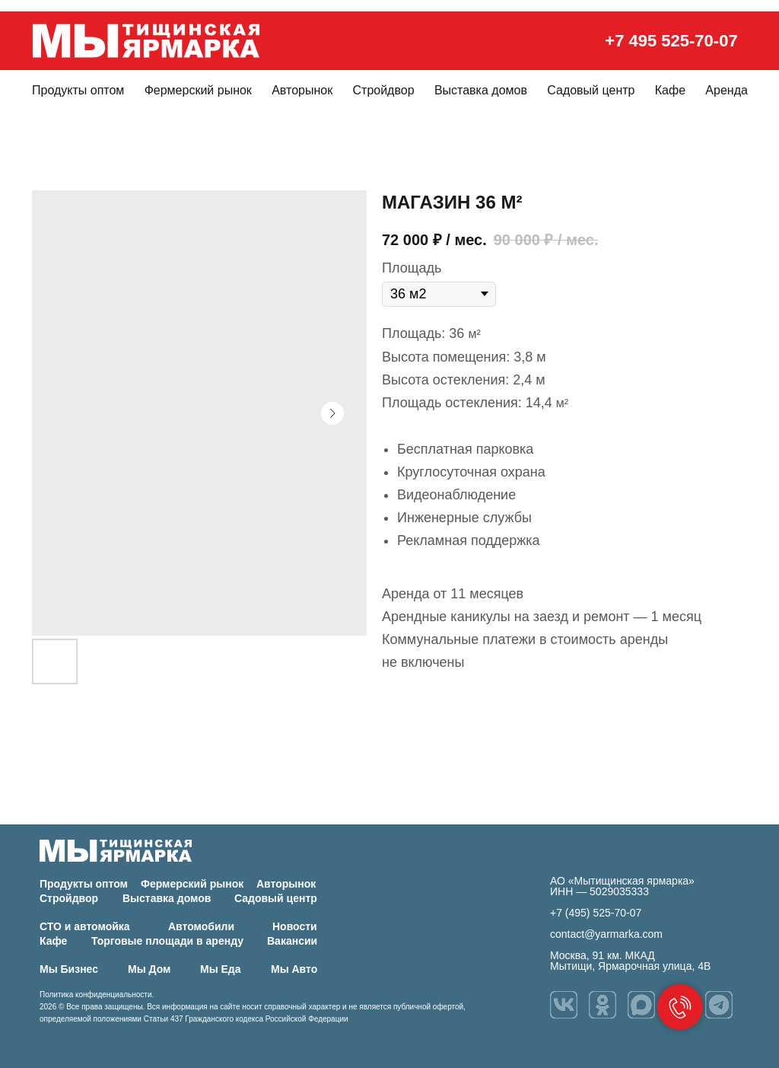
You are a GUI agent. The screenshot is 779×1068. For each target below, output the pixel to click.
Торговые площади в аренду (167, 941)
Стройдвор (384, 90)
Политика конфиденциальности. (97, 994)
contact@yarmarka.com (606, 934)
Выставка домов (480, 90)
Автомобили (201, 926)
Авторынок (302, 90)
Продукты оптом (78, 90)
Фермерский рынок (198, 90)
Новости (294, 926)
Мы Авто (294, 969)
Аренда (726, 90)
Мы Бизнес (69, 969)
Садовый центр (590, 90)
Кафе (670, 90)
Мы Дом (149, 969)
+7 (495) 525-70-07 (595, 913)
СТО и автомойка (85, 926)
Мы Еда (220, 969)
